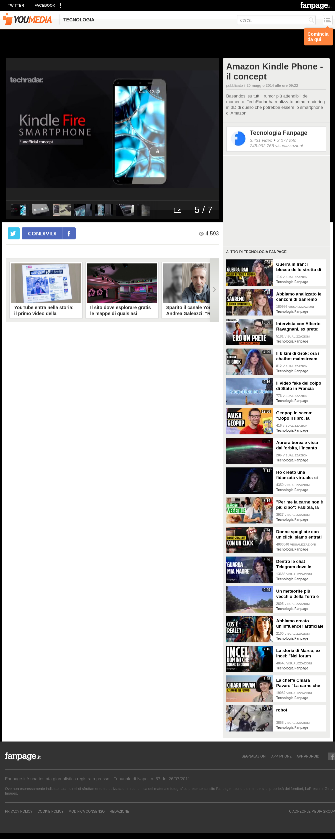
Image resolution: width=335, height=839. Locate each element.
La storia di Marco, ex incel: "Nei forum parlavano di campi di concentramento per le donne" (299, 653)
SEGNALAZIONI (254, 756)
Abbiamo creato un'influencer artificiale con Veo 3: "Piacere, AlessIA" (300, 623)
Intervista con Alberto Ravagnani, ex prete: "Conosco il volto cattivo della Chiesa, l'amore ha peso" (298, 326)
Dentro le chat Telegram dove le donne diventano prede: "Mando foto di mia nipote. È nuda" (298, 564)
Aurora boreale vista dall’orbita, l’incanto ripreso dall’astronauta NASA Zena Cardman (299, 445)
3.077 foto (286, 140)
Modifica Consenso (87, 811)
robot (281, 709)
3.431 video (261, 140)
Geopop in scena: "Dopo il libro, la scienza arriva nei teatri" (294, 415)
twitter (16, 5)
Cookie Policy (50, 811)
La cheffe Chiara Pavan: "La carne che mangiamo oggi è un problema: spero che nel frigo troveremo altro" (298, 683)
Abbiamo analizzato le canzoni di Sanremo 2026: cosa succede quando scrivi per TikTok (299, 296)
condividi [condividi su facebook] (42, 233)
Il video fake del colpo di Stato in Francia (298, 386)
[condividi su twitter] (14, 233)
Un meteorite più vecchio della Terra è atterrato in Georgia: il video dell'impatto (299, 594)
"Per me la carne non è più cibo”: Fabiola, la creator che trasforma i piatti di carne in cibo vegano (299, 504)
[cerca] (276, 20)
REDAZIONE (119, 811)
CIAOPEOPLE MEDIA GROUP (312, 811)
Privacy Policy (18, 811)
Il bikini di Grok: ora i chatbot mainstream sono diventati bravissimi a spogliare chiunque (299, 356)
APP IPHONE (281, 756)
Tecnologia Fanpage (279, 133)
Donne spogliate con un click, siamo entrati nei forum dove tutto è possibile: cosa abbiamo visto (299, 534)
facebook (44, 5)
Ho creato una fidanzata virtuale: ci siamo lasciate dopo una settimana (297, 475)
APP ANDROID (308, 756)
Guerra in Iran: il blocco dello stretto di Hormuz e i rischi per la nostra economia (300, 267)
